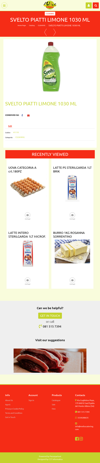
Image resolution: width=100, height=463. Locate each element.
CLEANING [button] (50, 13)
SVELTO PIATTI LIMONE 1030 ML (64, 25)
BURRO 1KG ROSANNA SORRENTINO (69, 234)
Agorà (7, 404)
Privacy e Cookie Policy (14, 409)
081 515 (48, 326)
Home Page (22, 25)
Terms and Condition (13, 413)
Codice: (7, 132)
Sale (53, 404)
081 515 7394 (83, 412)
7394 (57, 326)
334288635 (83, 417)
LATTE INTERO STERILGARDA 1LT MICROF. (27, 234)
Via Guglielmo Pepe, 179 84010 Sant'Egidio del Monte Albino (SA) (85, 403)
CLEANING (41, 25)
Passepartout (55, 456)
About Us (9, 400)
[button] (89, 5)
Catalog (32, 25)
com (77, 429)
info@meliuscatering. (84, 426)
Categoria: (9, 137)
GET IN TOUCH (50, 315)
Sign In (31, 400)
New (54, 409)
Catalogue (56, 400)
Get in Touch (10, 417)
